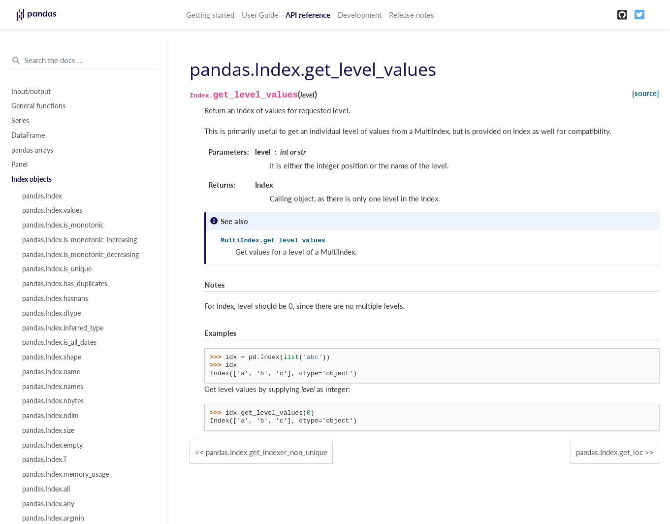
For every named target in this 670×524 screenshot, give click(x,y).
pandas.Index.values (52, 210)
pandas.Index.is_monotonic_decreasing (80, 255)
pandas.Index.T (44, 459)
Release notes (411, 14)
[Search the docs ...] (83, 60)
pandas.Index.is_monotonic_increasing (79, 240)
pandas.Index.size (48, 430)
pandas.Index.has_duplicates (64, 284)
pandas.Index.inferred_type (62, 328)
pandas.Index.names (52, 387)
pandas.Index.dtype (51, 313)
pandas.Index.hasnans (55, 298)
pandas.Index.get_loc (609, 452)
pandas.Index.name (51, 372)
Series (20, 121)
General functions (38, 106)
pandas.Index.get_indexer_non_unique (266, 452)
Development (360, 14)
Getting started (210, 14)
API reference (308, 14)
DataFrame (28, 135)
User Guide (260, 14)
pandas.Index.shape (51, 357)
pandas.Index (42, 196)
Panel (19, 164)
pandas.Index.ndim (50, 416)
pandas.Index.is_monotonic (63, 225)
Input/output (31, 92)
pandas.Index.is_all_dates (59, 342)
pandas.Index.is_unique (57, 269)
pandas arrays (32, 150)
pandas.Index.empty (52, 445)
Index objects (31, 179)
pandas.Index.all (46, 489)
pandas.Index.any (48, 504)
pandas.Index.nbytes (53, 401)
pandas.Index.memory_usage (65, 474)
